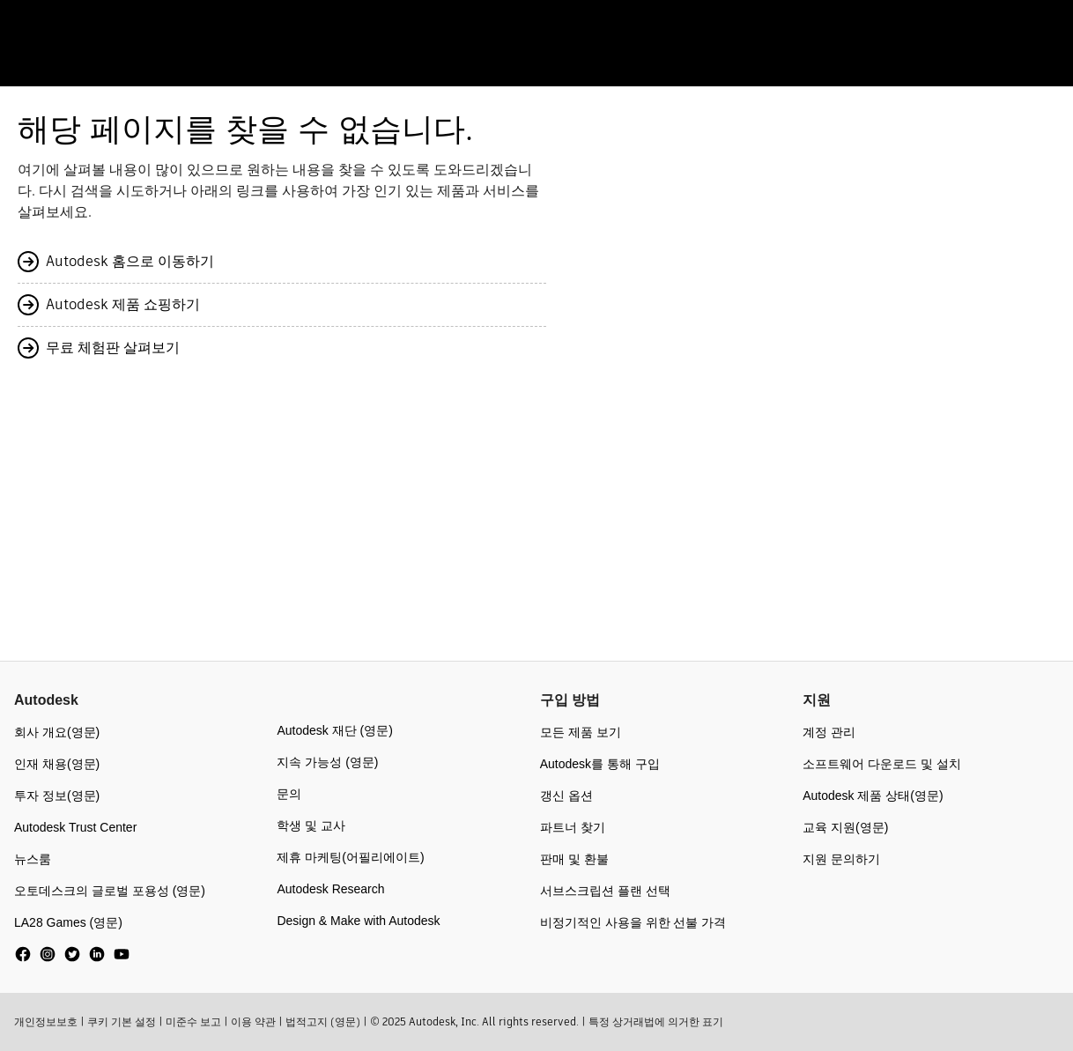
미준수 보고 (193, 1021)
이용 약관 (253, 1021)
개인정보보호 (46, 1021)
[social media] (72, 954)
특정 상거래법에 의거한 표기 (655, 1021)
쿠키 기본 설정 (121, 1021)
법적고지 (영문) (322, 1021)
